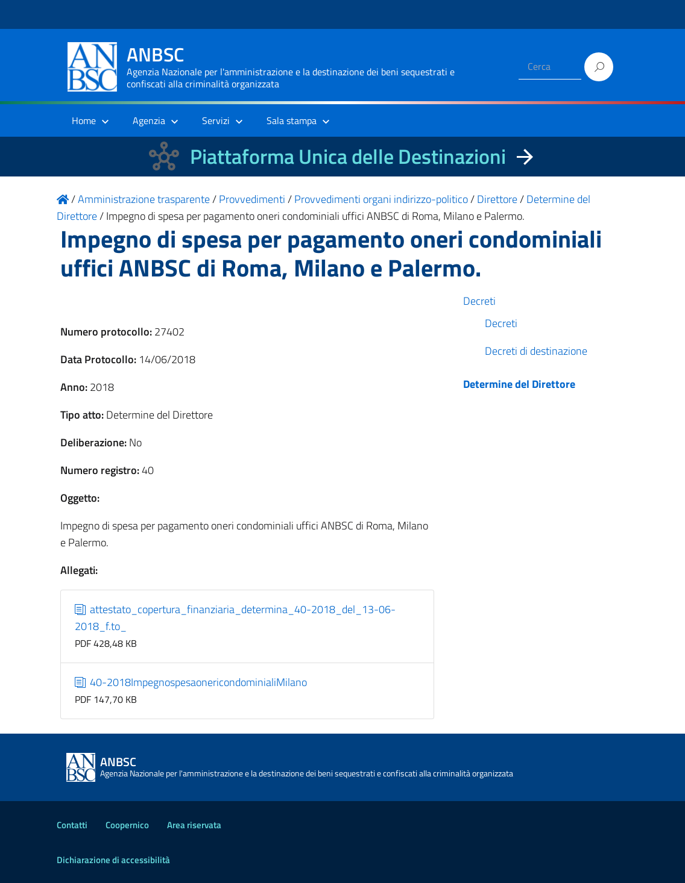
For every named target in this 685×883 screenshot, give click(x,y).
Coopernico (127, 825)
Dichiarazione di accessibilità (113, 860)
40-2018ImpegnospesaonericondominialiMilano (191, 682)
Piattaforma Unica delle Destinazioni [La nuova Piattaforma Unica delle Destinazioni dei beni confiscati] (348, 156)
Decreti (479, 301)
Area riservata (194, 825)
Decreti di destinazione (536, 351)
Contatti (72, 825)
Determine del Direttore (519, 384)
